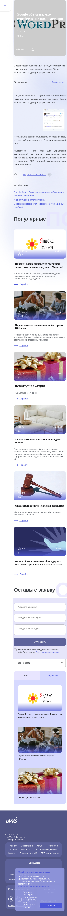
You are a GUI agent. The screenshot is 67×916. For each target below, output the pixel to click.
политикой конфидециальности (33, 886)
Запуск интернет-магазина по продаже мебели (38, 441)
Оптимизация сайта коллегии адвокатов (39, 505)
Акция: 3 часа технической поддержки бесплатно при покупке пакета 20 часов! (39, 563)
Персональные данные (45, 849)
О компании (27, 846)
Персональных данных (47, 652)
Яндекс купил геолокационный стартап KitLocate (39, 327)
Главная (13, 846)
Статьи (13, 849)
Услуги (40, 846)
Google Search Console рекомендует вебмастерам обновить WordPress (39, 194)
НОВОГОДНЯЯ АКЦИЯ (30, 386)
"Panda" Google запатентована (29, 200)
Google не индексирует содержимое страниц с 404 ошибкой (39, 205)
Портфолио (52, 846)
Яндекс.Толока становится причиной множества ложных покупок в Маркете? (39, 265)
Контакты (25, 849)
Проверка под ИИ (28, 853)
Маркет (12, 853)
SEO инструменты (50, 853)
